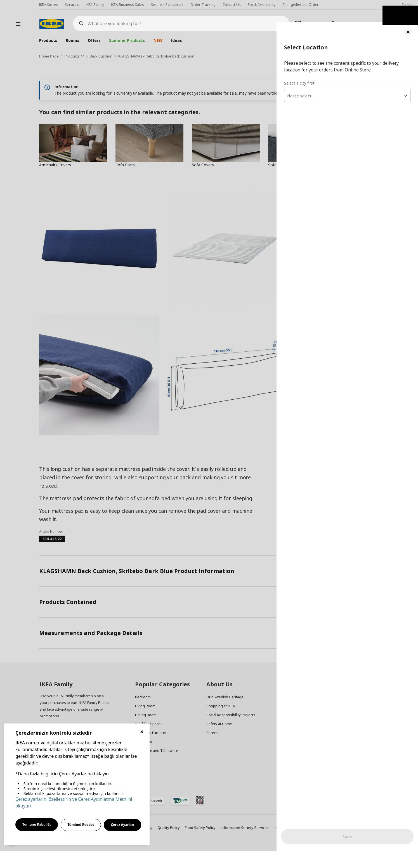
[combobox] (350, 73)
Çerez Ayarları (122, 824)
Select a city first (306, 61)
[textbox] (351, 74)
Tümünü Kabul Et (36, 824)
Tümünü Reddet (81, 824)
